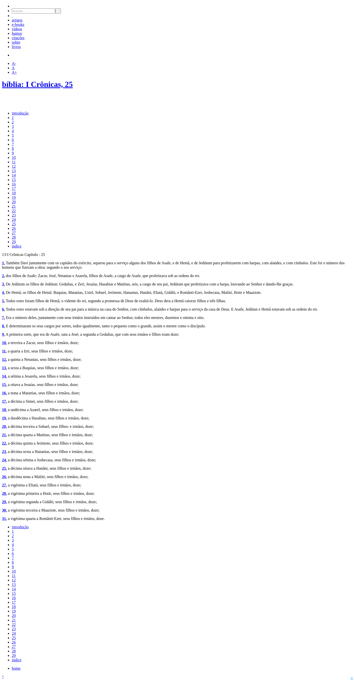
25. (4, 468)
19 (14, 197)
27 (14, 233)
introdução (20, 113)
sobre (16, 42)
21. (4, 435)
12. (4, 359)
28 (14, 237)
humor (17, 33)
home (16, 668)
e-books (18, 24)
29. (4, 502)
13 (14, 171)
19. (4, 418)
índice (16, 246)
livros (16, 47)
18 (14, 193)
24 (14, 219)
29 (14, 242)
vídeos (17, 29)
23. (4, 451)
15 (14, 180)
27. (4, 485)
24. (4, 460)
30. (4, 510)
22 (14, 211)
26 (14, 228)
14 (14, 175)
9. (3, 334)
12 (14, 166)
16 (14, 184)
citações (18, 38)
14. (4, 376)
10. (4, 343)
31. (4, 518)
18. (4, 410)
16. (4, 393)
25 (14, 224)
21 (14, 206)
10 (14, 157)
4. (3, 292)
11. (4, 351)
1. (3, 263)
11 (13, 162)
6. (3, 309)
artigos (17, 20)
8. (3, 326)
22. (4, 443)
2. (3, 276)
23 (14, 215)
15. (4, 384)
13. (4, 368)
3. (3, 284)
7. (3, 318)
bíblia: (14, 84)
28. (4, 493)
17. (4, 401)
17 (14, 188)
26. (4, 477)
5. (3, 301)
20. (4, 426)
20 (14, 202)
